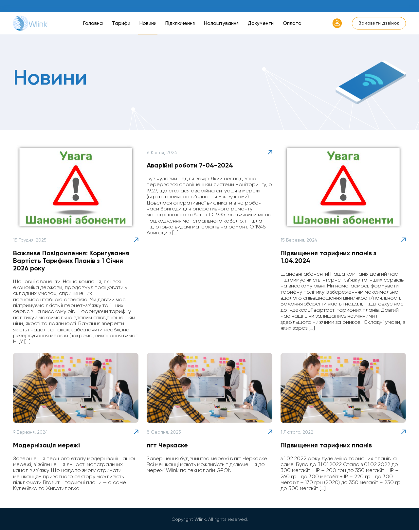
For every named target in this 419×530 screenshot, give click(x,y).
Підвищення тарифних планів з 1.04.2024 (328, 257)
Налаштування (221, 23)
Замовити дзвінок (379, 23)
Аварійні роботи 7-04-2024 (190, 165)
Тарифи (121, 23)
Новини (147, 23)
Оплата (292, 23)
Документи (261, 23)
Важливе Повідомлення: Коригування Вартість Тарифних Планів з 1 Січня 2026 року (71, 260)
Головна (93, 23)
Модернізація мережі (46, 445)
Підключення (180, 23)
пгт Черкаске (167, 445)
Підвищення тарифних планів (326, 445)
